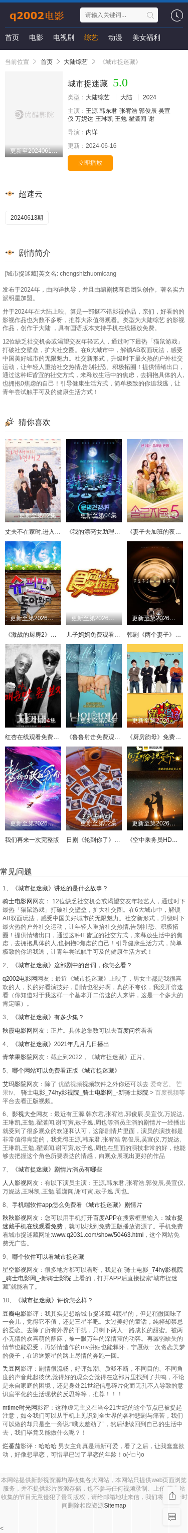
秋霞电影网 (18, 1030)
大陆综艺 (76, 61)
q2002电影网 (20, 978)
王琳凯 (104, 118)
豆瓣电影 (15, 1313)
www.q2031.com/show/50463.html (97, 1234)
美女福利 (146, 37)
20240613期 (27, 217)
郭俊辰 (148, 110)
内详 (92, 132)
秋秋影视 (15, 1217)
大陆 (126, 97)
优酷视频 (70, 1084)
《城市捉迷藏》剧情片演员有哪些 (57, 1169)
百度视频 (167, 1092)
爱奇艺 (159, 1084)
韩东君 (108, 110)
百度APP (105, 1217)
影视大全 (24, 1114)
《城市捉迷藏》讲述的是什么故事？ (60, 888)
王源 (92, 110)
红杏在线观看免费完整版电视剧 (47, 737)
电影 (36, 37)
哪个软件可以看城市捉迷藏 (48, 1256)
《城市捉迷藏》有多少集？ (48, 1017)
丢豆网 (12, 1368)
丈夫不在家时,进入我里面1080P (47, 531)
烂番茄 (12, 1446)
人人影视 (15, 1182)
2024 (149, 97)
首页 (12, 37)
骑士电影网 (18, 901)
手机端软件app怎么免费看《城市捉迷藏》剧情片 (77, 1204)
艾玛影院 (15, 1084)
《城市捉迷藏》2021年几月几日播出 (61, 1044)
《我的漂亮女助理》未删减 (102, 531)
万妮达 (84, 118)
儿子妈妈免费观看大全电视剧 (105, 634)
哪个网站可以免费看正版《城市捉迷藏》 (66, 1070)
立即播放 (90, 162)
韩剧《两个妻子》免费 (157, 634)
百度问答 (129, 1030)
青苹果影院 (18, 1057)
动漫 (115, 37)
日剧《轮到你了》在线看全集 (105, 839)
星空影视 (15, 1269)
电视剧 (63, 37)
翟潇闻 (137, 118)
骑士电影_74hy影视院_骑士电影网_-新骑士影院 (85, 1092)
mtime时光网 (20, 1407)
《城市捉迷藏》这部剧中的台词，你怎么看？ (72, 965)
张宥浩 (128, 110)
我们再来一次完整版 (32, 839)
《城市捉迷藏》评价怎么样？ (54, 1300)
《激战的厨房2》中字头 (37, 634)
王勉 (121, 118)
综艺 (91, 37)
